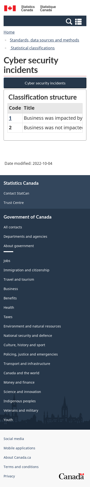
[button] (45, 21)
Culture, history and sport (24, 345)
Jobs (7, 260)
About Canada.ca (17, 457)
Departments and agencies (25, 236)
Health (9, 307)
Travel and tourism (19, 279)
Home (9, 32)
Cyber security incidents (45, 83)
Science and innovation (22, 391)
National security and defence (28, 335)
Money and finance (19, 382)
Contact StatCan (16, 193)
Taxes (8, 317)
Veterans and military (21, 410)
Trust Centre (14, 202)
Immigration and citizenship (26, 270)
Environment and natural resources (32, 326)
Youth (8, 419)
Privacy (9, 476)
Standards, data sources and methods (44, 40)
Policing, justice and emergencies (31, 354)
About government (19, 246)
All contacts (13, 227)
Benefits (10, 298)
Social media (14, 438)
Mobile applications (19, 448)
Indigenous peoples (20, 401)
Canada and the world (21, 373)
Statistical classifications (32, 48)
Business (11, 288)
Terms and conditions (21, 466)
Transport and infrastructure (27, 363)
